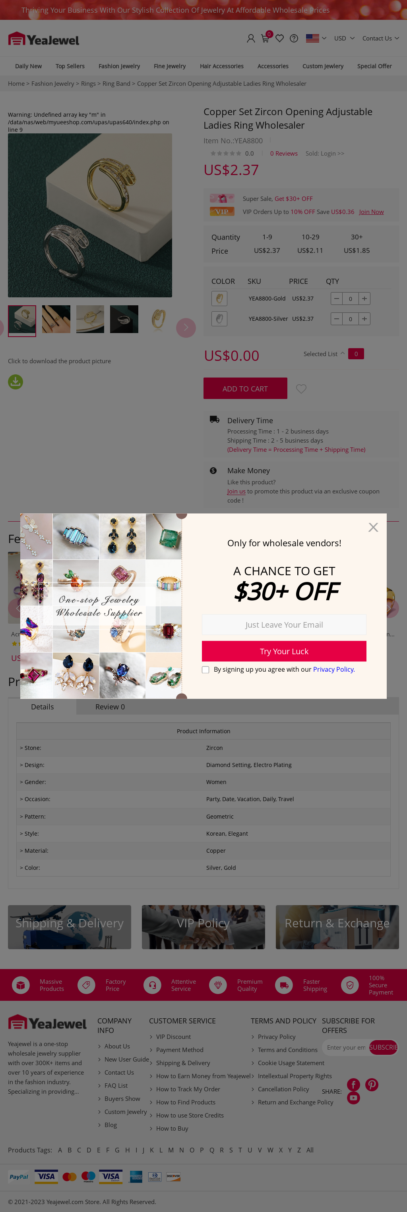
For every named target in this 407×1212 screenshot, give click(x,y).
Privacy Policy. (334, 669)
